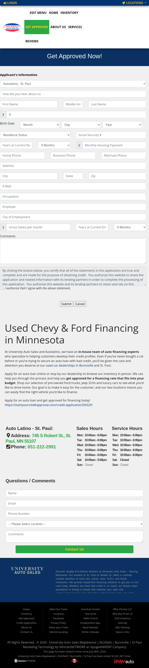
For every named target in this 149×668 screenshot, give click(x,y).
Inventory (69, 13)
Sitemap (122, 623)
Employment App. (90, 623)
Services (75, 27)
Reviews (31, 41)
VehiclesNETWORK (72, 647)
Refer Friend (90, 618)
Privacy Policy (58, 623)
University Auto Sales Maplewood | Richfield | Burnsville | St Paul (95, 642)
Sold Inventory (122, 618)
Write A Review (90, 632)
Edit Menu (36, 13)
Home (53, 13)
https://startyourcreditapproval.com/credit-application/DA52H (48, 405)
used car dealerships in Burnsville (69, 365)
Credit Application (26, 623)
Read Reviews (90, 627)
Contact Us (26, 632)
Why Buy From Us (122, 613)
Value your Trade (58, 627)
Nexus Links (122, 632)
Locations (133, 3)
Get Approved (36, 27)
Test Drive (90, 613)
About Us (58, 27)
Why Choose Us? (122, 609)
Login (10, 3)
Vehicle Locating (58, 632)
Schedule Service (90, 609)
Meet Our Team (58, 609)
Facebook (58, 618)
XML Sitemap (122, 627)
